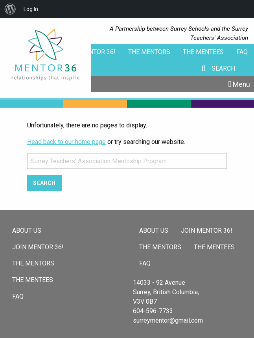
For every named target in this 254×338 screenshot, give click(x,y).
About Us (37, 52)
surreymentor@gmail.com (168, 320)
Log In (31, 9)
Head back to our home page (66, 142)
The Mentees (203, 52)
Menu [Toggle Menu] (241, 84)
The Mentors (149, 52)
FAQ (242, 52)
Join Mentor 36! (90, 52)
